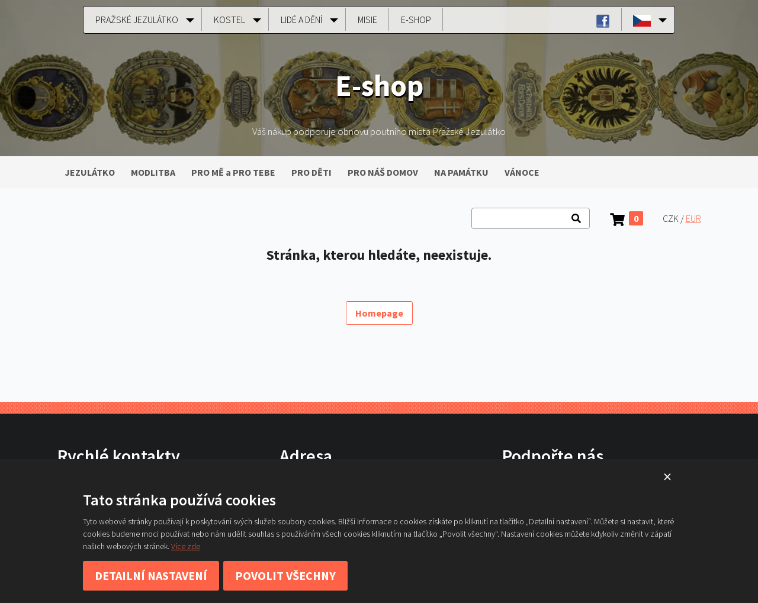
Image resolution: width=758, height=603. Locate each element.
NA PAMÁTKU (461, 172)
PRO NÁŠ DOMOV (383, 172)
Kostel (229, 19)
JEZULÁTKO (90, 172)
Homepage (379, 313)
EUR (693, 218)
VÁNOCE (522, 172)
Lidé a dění (301, 19)
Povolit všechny (285, 575)
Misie (367, 19)
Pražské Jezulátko (136, 19)
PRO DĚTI (311, 172)
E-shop (416, 19)
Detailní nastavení (151, 575)
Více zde (185, 546)
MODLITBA (153, 172)
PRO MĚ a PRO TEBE (233, 172)
